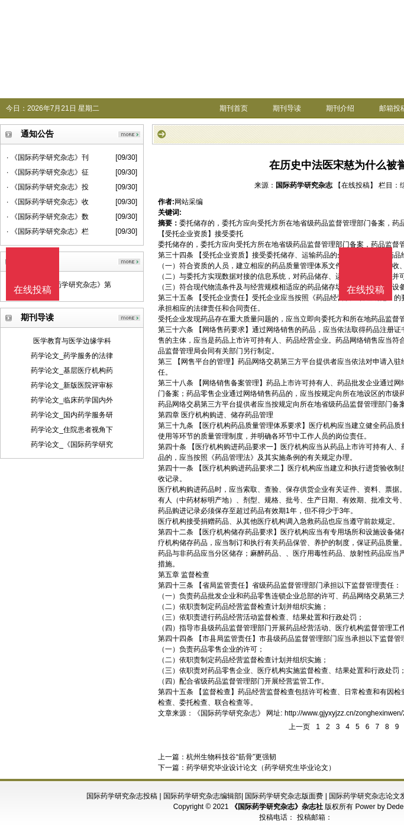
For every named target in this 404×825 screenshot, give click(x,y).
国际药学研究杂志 (304, 185)
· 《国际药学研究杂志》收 (48, 202)
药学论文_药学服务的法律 (72, 356)
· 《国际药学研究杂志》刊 (48, 157)
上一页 (299, 727)
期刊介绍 (340, 108)
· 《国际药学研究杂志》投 (48, 187)
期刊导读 (287, 108)
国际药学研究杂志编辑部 (202, 796)
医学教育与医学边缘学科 (72, 341)
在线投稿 (365, 290)
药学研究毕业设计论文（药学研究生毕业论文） (260, 767)
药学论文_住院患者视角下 (72, 430)
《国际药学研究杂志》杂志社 (277, 807)
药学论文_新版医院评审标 (72, 385)
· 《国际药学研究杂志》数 (48, 216)
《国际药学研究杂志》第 (72, 285)
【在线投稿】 (355, 185)
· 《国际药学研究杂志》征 (48, 172)
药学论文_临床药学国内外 (72, 400)
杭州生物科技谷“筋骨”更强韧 (231, 757)
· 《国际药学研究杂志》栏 (48, 231)
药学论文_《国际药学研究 (72, 444)
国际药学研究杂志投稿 (121, 796)
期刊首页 (233, 108)
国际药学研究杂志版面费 (284, 796)
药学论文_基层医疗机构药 (72, 370)
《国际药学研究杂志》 (228, 713)
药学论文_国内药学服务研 (72, 415)
